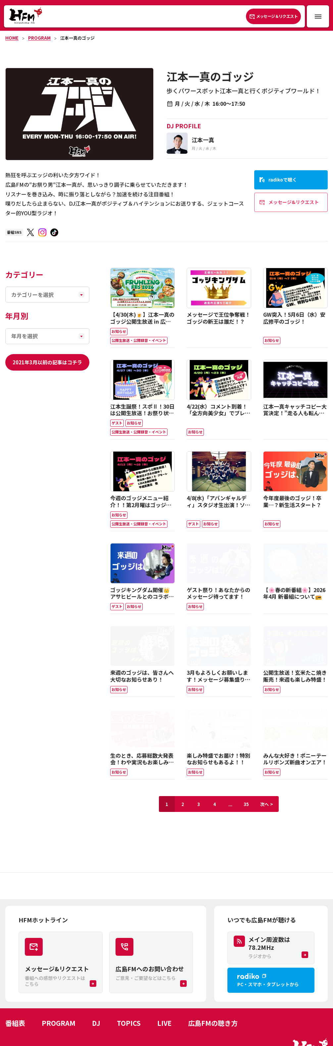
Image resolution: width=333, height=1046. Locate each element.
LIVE (164, 1023)
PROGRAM (39, 38)
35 (246, 804)
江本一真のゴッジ (77, 38)
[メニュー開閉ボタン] (318, 16)
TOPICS (129, 1023)
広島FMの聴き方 (213, 1023)
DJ (96, 1023)
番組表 (15, 1023)
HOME (12, 38)
